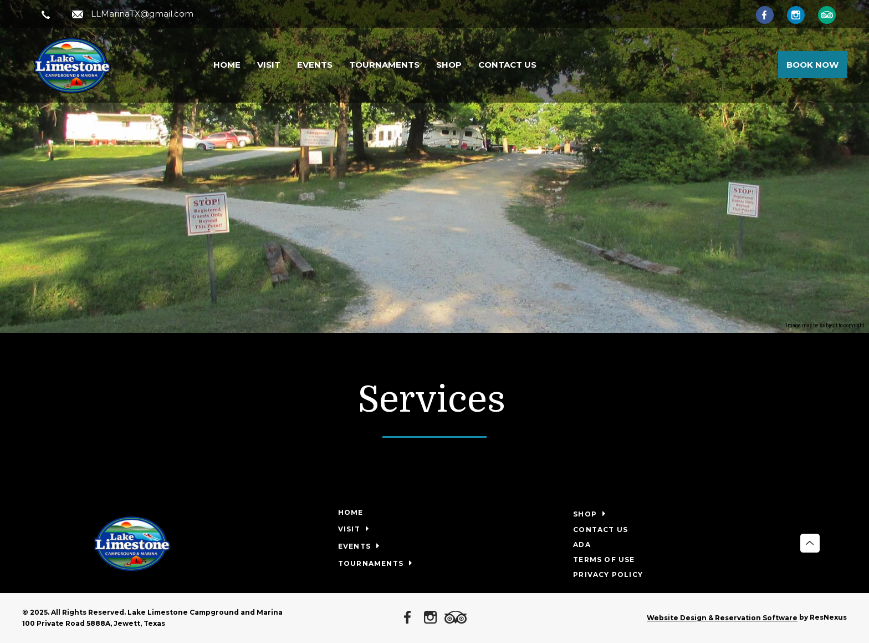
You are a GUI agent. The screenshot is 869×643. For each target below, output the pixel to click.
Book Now (812, 64)
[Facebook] (770, 14)
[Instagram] (801, 14)
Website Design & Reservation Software (722, 618)
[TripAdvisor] (832, 14)
